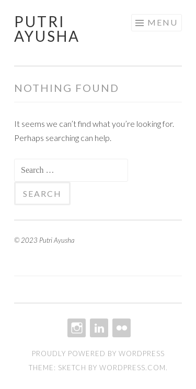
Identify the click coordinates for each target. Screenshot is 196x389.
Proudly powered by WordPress (98, 353)
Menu (162, 22)
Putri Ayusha (47, 29)
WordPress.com (132, 367)
